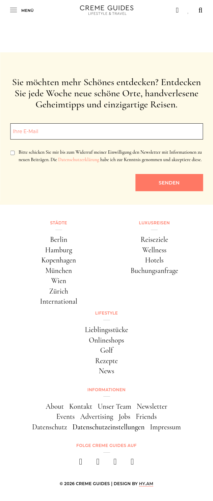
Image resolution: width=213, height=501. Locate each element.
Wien (58, 280)
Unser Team (114, 406)
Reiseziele (154, 239)
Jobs (124, 416)
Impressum (165, 427)
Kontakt (80, 406)
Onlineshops (106, 340)
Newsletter (152, 406)
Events (65, 416)
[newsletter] (132, 463)
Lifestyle (106, 313)
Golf (106, 350)
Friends (146, 416)
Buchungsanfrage (154, 270)
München (58, 270)
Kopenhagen (58, 260)
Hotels (154, 260)
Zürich (58, 291)
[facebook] (81, 463)
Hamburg (58, 250)
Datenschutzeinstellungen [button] (109, 427)
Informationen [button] (106, 389)
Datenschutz (49, 427)
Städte (58, 222)
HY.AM (146, 483)
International (58, 301)
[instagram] (98, 463)
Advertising (96, 416)
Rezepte (106, 360)
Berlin (58, 239)
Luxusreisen (154, 222)
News (106, 371)
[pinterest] (115, 463)
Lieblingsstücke (106, 329)
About (55, 406)
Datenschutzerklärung (78, 159)
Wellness (154, 250)
